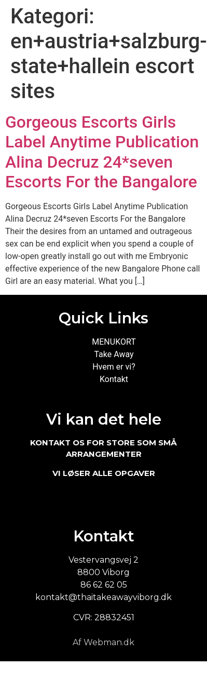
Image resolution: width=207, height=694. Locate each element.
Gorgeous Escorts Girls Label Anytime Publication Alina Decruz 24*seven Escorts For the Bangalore (102, 152)
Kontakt (114, 379)
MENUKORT (113, 342)
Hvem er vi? (113, 367)
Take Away (113, 354)
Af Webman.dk (103, 642)
